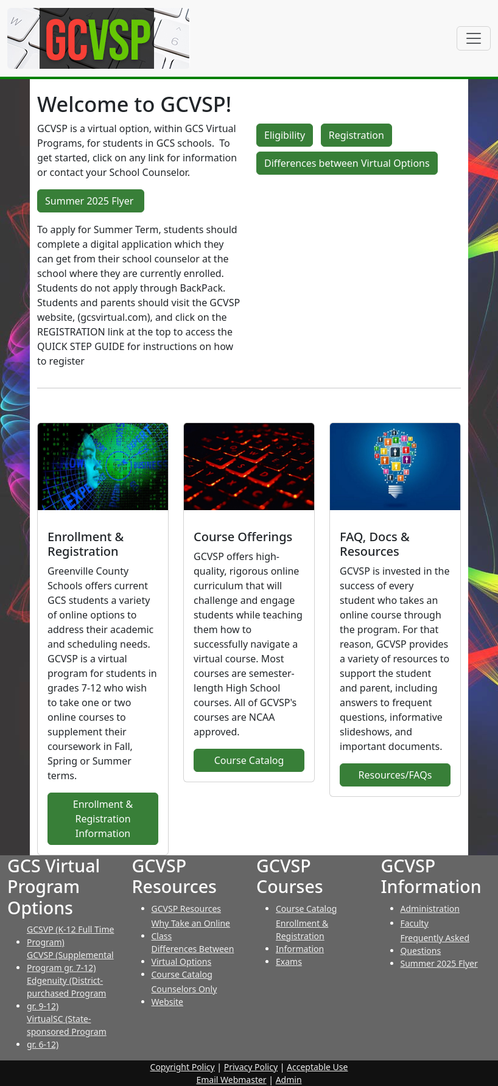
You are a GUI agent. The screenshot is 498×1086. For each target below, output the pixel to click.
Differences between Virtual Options (347, 163)
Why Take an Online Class (191, 929)
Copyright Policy (182, 1067)
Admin (289, 1079)
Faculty (415, 923)
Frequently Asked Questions (435, 944)
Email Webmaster (231, 1079)
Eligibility (284, 135)
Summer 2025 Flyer (90, 201)
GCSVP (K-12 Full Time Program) (70, 935)
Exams (289, 961)
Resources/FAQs (395, 775)
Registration (356, 135)
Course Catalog (249, 760)
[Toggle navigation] (474, 38)
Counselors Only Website (184, 995)
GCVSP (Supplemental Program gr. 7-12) (70, 961)
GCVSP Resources (187, 908)
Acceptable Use (317, 1067)
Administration (430, 908)
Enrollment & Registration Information (103, 818)
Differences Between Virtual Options (193, 955)
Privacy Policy (251, 1067)
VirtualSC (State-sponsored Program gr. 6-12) (67, 1031)
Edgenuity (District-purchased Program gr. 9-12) (66, 993)
